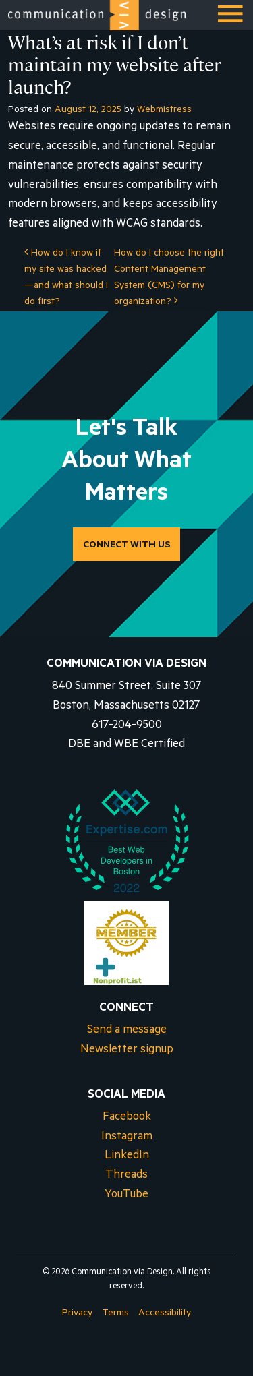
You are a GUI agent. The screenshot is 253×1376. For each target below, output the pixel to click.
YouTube (126, 1195)
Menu (231, 18)
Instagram (126, 1137)
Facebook (127, 1118)
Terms (115, 1314)
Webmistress (164, 110)
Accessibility (164, 1314)
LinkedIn (127, 1156)
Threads (126, 1176)
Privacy (77, 1314)
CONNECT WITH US (126, 546)
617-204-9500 (127, 726)
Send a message (127, 1031)
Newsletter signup (126, 1050)
